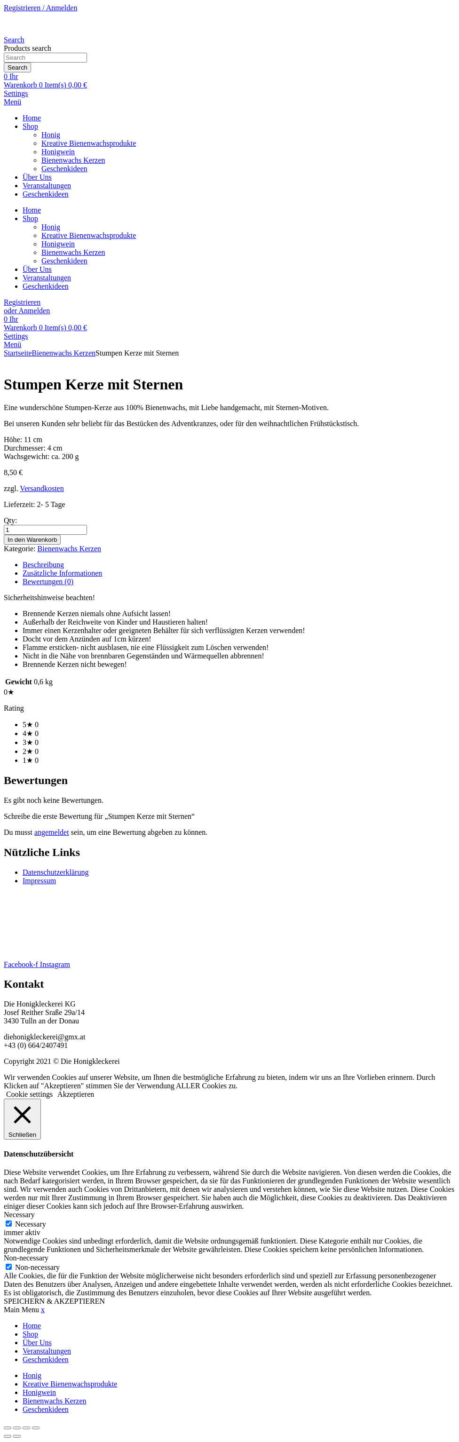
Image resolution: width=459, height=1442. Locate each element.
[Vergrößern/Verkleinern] (7, 1427)
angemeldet (51, 832)
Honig (50, 135)
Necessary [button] (19, 1215)
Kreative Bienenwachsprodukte (88, 143)
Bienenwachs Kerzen (73, 160)
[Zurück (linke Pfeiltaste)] (7, 1436)
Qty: (10, 520)
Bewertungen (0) (48, 582)
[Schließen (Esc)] (36, 1427)
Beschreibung (43, 565)
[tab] (239, 565)
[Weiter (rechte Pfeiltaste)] (17, 1436)
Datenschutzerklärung (55, 872)
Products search (27, 48)
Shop (30, 126)
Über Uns (37, 177)
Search (17, 67)
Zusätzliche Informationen (62, 573)
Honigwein (58, 152)
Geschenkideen (64, 169)
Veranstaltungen (47, 186)
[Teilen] (26, 1427)
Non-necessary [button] (26, 1258)
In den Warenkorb (32, 539)
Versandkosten (41, 488)
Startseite (18, 353)
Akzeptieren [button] (75, 1094)
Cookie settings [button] (29, 1094)
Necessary (30, 1224)
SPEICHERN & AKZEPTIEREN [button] (54, 1301)
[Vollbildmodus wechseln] (17, 1427)
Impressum (39, 881)
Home (32, 118)
